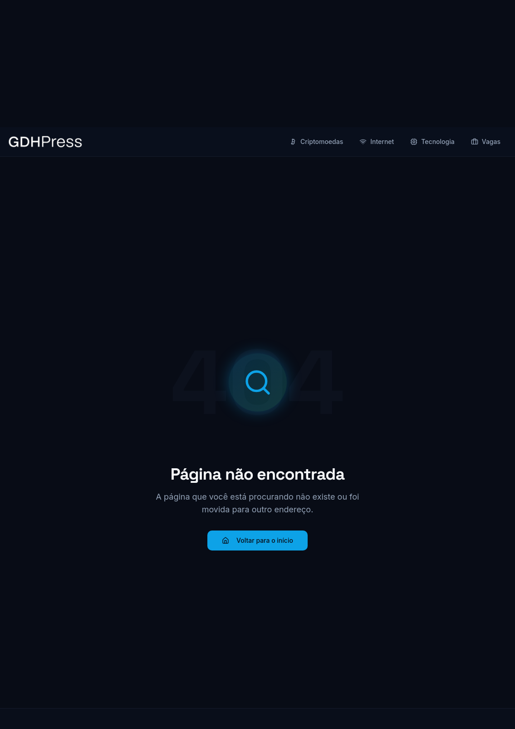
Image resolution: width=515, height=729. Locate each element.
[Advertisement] (257, 63)
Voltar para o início (257, 540)
